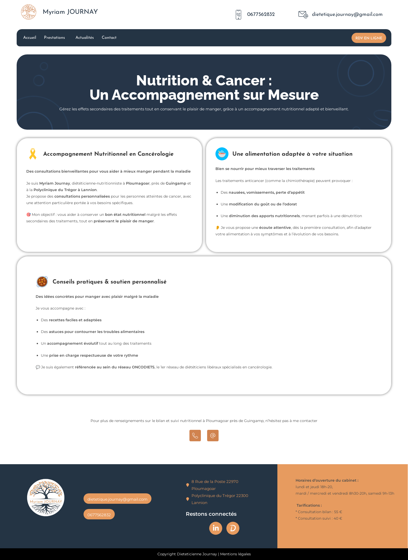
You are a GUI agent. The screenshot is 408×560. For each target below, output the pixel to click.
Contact (109, 38)
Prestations (54, 38)
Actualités (84, 38)
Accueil (29, 38)
